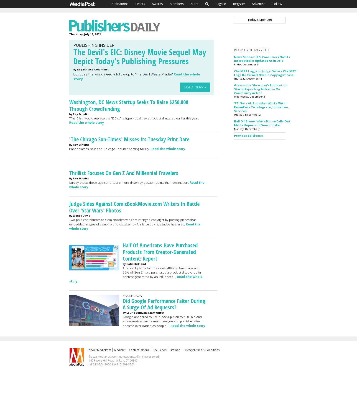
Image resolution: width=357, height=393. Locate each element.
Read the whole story (86, 123)
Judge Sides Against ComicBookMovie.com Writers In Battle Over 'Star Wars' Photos (134, 207)
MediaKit (119, 350)
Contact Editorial (139, 350)
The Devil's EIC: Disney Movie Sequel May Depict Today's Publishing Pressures (139, 57)
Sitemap (175, 350)
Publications (119, 4)
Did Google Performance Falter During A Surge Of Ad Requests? (164, 304)
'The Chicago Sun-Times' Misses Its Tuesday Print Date (129, 139)
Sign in (221, 4)
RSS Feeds (160, 350)
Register (239, 4)
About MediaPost (100, 350)
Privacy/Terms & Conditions (201, 350)
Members (177, 4)
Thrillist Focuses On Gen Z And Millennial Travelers (123, 173)
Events (140, 4)
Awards (157, 4)
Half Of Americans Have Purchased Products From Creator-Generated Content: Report (160, 251)
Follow (277, 4)
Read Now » (195, 87)
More (195, 4)
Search (207, 4)
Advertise (258, 4)
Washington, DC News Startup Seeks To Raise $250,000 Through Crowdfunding (128, 105)
